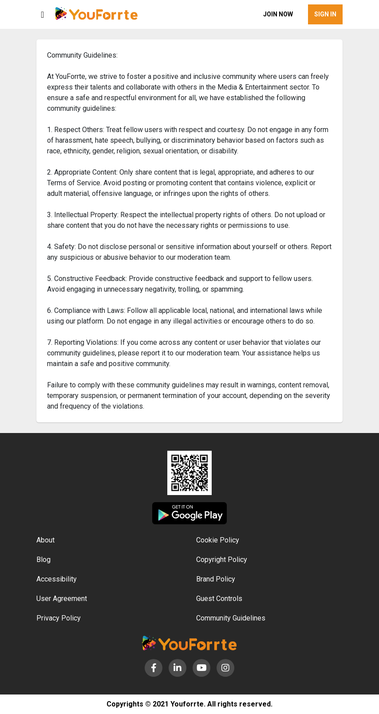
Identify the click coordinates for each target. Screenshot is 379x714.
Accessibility (56, 579)
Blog (43, 559)
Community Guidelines (230, 618)
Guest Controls (219, 598)
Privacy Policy (58, 618)
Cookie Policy (217, 540)
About (45, 540)
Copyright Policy (221, 559)
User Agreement (61, 598)
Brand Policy (215, 579)
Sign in (325, 14)
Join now (278, 14)
